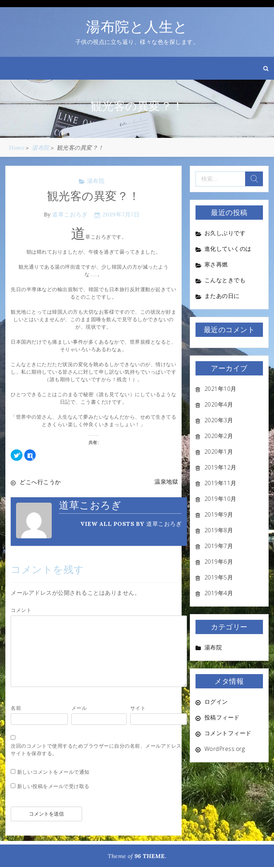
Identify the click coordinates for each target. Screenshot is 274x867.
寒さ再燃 (216, 264)
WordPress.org (224, 749)
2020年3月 (218, 420)
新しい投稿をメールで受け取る (53, 785)
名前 (16, 707)
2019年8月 (218, 530)
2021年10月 (220, 389)
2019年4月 (218, 593)
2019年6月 (218, 561)
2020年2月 (218, 436)
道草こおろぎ (69, 214)
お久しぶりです (225, 233)
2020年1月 (218, 451)
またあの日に (222, 296)
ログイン (216, 702)
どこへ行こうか (40, 481)
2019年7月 (218, 546)
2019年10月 (220, 499)
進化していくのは (228, 249)
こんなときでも (225, 280)
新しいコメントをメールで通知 (53, 771)
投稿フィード (222, 717)
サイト (138, 707)
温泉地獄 (166, 481)
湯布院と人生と (137, 27)
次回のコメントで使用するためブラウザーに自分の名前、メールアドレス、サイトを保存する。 (99, 749)
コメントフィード (228, 733)
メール (79, 707)
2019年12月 (220, 467)
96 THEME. (151, 855)
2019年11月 (220, 483)
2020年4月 (218, 404)
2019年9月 (218, 514)
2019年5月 (218, 577)
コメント (21, 609)
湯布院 (96, 180)
